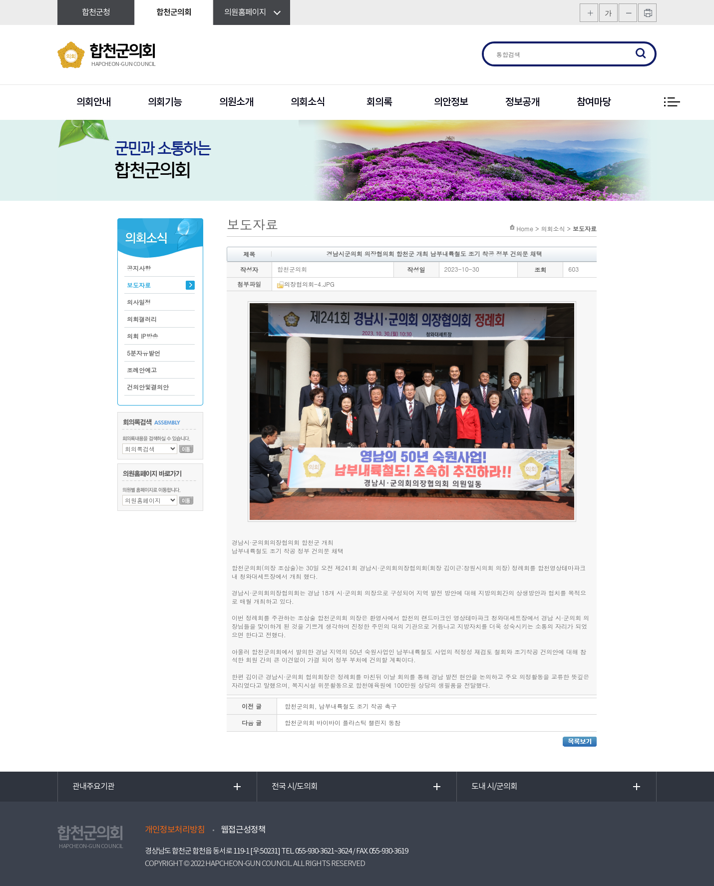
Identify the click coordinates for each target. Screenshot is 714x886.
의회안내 (93, 102)
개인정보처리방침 (175, 830)
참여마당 (594, 102)
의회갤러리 (142, 319)
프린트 (647, 12)
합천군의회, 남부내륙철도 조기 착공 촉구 (341, 706)
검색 (641, 53)
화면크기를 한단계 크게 (589, 12)
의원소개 (236, 102)
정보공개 (522, 102)
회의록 (379, 102)
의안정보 (451, 102)
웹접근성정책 (243, 830)
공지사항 (139, 268)
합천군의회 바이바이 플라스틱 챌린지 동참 (342, 722)
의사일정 (139, 302)
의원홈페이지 (245, 12)
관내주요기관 (93, 786)
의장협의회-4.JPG (306, 284)
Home (524, 228)
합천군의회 (173, 12)
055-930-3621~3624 (323, 851)
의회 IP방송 (142, 336)
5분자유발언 (143, 353)
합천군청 (96, 12)
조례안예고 (142, 370)
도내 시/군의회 (494, 786)
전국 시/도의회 (295, 786)
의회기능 (165, 102)
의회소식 (308, 102)
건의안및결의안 (148, 387)
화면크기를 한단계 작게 (628, 12)
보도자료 (139, 285)
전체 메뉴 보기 (672, 102)
